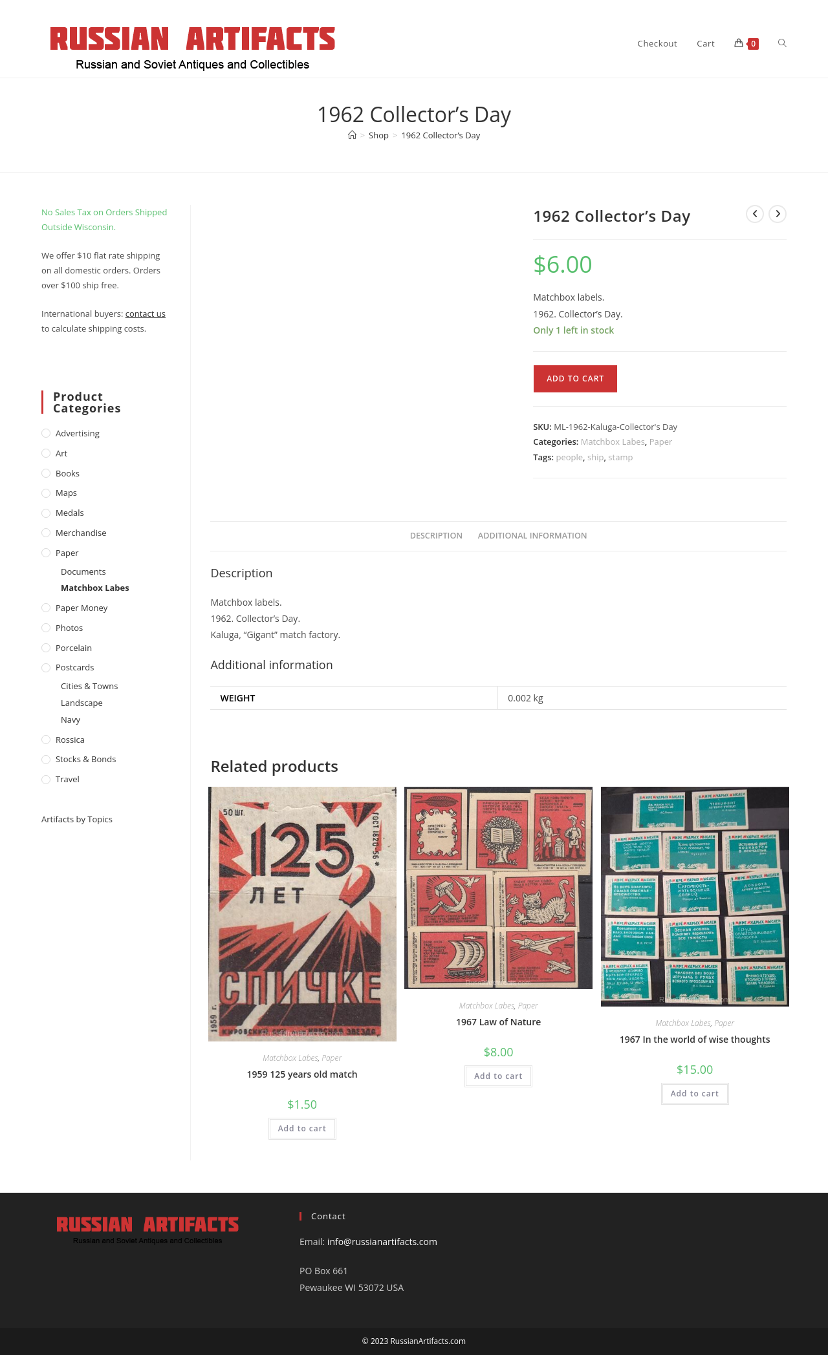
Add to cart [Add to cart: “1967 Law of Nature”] (498, 1076)
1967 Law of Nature (498, 1022)
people (569, 457)
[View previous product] (755, 214)
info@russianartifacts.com (382, 1241)
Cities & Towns (89, 686)
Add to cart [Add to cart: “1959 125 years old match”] (302, 1128)
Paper (661, 441)
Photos (69, 628)
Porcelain (74, 648)
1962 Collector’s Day (440, 135)
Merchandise (81, 533)
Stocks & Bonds (86, 759)
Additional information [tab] (532, 535)
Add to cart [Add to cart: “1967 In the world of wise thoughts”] (695, 1093)
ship (595, 457)
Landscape (82, 703)
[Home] (352, 135)
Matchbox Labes (613, 441)
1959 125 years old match (302, 1074)
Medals (70, 512)
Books (68, 473)
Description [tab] (436, 535)
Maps (66, 492)
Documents (83, 571)
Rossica (70, 739)
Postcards (75, 667)
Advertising (78, 433)
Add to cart (575, 378)
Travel (68, 779)
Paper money (81, 607)
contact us (145, 313)
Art (61, 453)
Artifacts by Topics (77, 819)
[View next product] (777, 214)
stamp (620, 457)
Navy (70, 719)
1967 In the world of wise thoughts (695, 1039)
